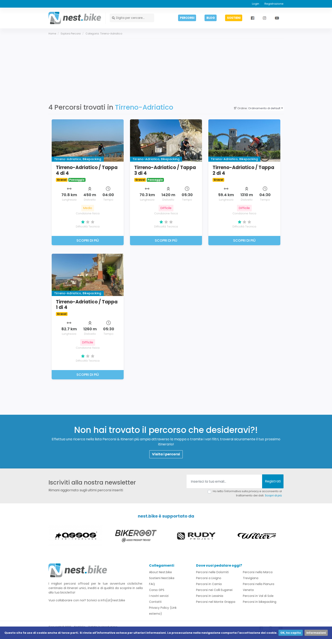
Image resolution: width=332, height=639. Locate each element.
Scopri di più (273, 496)
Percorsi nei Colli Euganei (214, 590)
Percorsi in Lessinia (209, 596)
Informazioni (316, 633)
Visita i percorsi (166, 454)
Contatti (155, 602)
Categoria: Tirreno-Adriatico (104, 34)
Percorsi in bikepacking (259, 602)
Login (255, 4)
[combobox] (266, 108)
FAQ (152, 584)
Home (52, 34)
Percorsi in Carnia (209, 584)
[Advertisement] (166, 70)
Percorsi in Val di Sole (258, 596)
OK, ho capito (290, 633)
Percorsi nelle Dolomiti (212, 572)
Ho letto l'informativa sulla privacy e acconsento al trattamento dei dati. (247, 494)
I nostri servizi (159, 596)
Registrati (273, 481)
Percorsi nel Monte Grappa (215, 602)
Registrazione (274, 4)
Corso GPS (156, 590)
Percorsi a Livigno (208, 578)
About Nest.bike (160, 572)
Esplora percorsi (71, 34)
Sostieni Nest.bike (161, 578)
